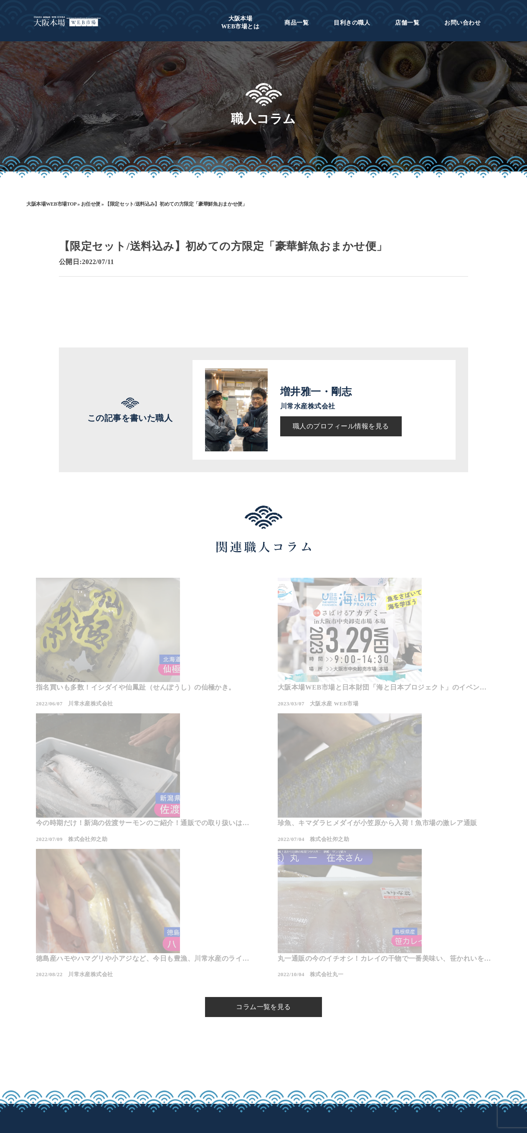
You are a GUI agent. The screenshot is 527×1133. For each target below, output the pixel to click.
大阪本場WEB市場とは (177, 1060)
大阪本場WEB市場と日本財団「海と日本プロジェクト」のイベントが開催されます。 (261, 688)
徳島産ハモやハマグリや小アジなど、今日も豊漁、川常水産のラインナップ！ (260, 839)
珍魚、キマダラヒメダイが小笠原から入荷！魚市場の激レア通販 (105, 839)
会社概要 (296, 1060)
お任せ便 (91, 204)
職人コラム (244, 1060)
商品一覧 (296, 23)
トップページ (163, 1047)
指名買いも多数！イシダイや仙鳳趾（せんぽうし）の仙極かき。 (105, 688)
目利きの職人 (352, 23)
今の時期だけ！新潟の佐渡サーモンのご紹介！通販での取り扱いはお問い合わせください (416, 688)
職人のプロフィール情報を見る (341, 426)
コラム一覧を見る (263, 903)
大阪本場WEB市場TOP (51, 204)
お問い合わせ (462, 23)
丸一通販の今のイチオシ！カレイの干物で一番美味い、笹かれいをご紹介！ (416, 839)
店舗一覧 (407, 23)
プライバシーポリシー (316, 1073)
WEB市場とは (240, 22)
